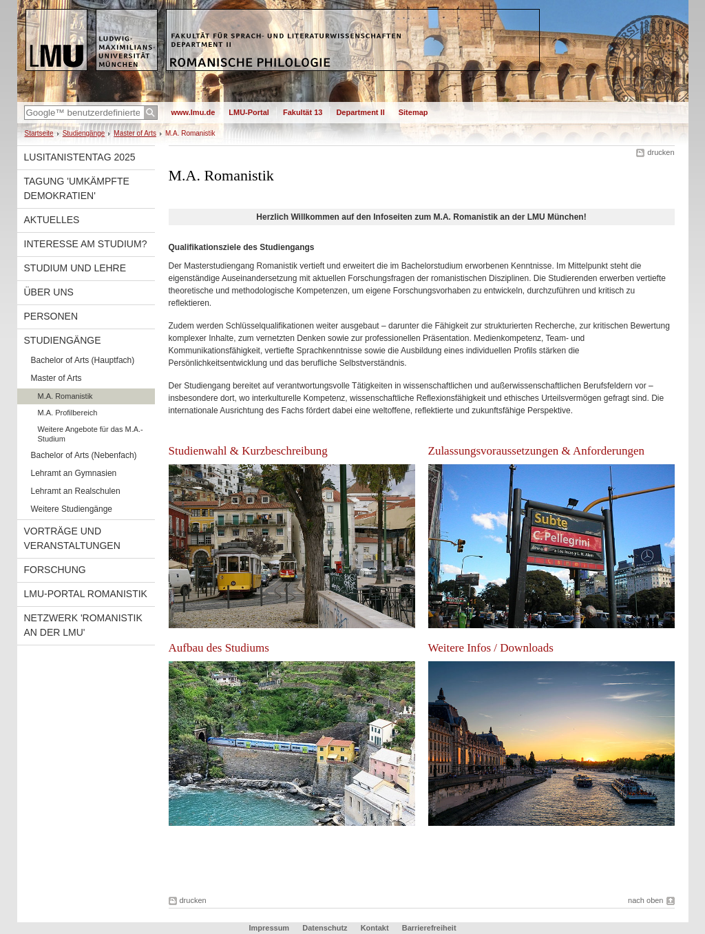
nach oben (645, 900)
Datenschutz (324, 928)
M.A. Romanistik (65, 396)
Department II (360, 112)
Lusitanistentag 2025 (80, 157)
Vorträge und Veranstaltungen (72, 538)
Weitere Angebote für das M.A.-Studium (90, 434)
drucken (660, 152)
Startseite (39, 133)
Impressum (269, 928)
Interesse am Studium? (85, 243)
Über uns (49, 292)
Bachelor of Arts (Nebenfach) (84, 455)
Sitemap (413, 112)
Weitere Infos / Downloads (491, 647)
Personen (51, 316)
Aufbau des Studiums (219, 647)
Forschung (55, 569)
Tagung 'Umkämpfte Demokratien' (76, 188)
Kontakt (375, 928)
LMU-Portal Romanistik (85, 593)
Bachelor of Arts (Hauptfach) (83, 360)
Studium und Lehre (75, 267)
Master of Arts (135, 133)
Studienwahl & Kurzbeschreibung (248, 450)
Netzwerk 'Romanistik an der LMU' (83, 625)
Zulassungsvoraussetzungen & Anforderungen (536, 450)
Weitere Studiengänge (72, 509)
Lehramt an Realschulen (75, 491)
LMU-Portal (249, 112)
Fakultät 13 (302, 112)
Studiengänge (84, 133)
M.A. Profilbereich (68, 412)
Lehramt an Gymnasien (74, 473)
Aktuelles (52, 219)
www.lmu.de (193, 112)
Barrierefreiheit (429, 928)
